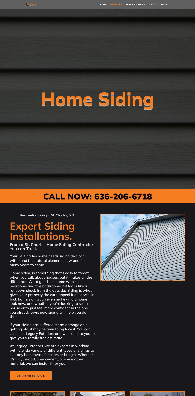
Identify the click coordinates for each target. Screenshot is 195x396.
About (153, 5)
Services (114, 5)
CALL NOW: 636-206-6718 (97, 196)
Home (103, 5)
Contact (165, 5)
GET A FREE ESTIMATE (31, 375)
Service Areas (134, 5)
